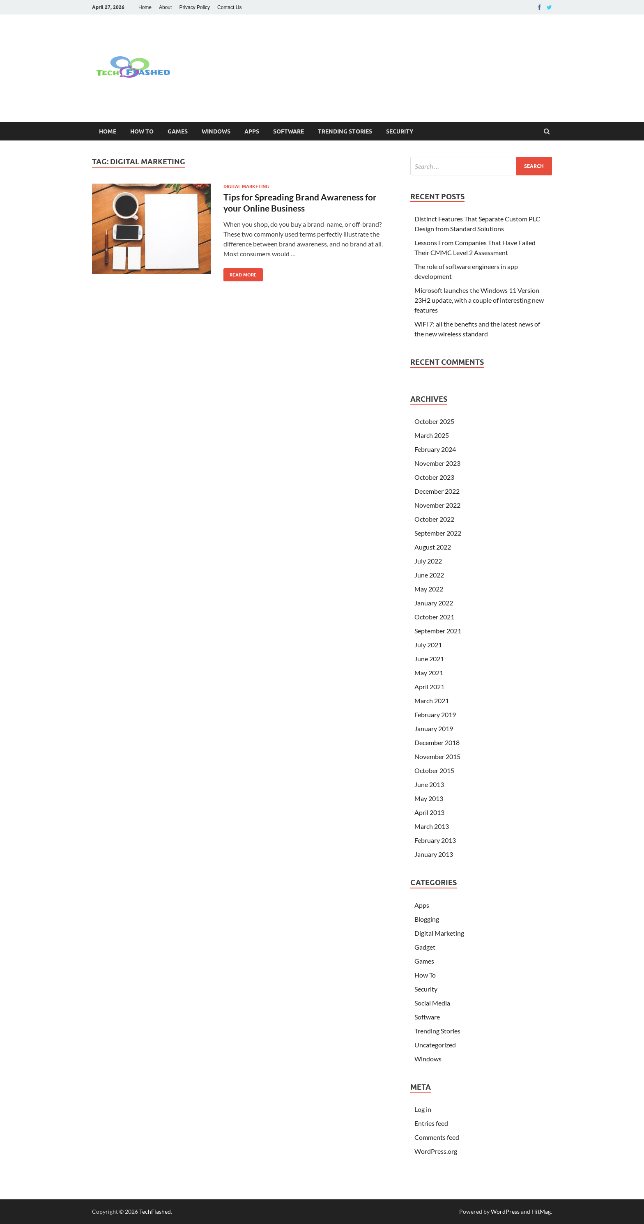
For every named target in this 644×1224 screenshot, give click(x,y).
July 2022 (428, 561)
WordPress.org (435, 1151)
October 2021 (434, 617)
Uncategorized (435, 1045)
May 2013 (428, 798)
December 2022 (437, 491)
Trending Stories (345, 131)
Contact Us (229, 7)
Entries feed (431, 1123)
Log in (422, 1109)
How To (142, 131)
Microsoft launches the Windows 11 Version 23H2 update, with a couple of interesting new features (479, 300)
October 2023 (434, 477)
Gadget (424, 947)
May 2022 (428, 589)
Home (145, 7)
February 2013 (435, 840)
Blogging (426, 919)
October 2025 (434, 421)
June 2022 (429, 575)
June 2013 (429, 784)
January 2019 (433, 728)
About (165, 7)
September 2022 (437, 533)
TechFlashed (155, 1211)
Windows (216, 131)
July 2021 (428, 645)
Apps (251, 131)
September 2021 (437, 631)
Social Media (432, 1003)
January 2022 (433, 603)
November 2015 (437, 756)
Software (288, 131)
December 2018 (437, 742)
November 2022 (437, 505)
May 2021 (428, 672)
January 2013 (433, 854)
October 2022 (434, 519)
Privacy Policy (194, 7)
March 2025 (431, 435)
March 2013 (431, 826)
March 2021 (431, 700)
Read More (240, 273)
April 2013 (429, 812)
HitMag (541, 1211)
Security (399, 131)
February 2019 (435, 714)
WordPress (505, 1211)
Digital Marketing (246, 186)
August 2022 (432, 547)
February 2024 (435, 449)
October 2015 (434, 770)
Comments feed (436, 1137)
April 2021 (429, 686)
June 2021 (429, 659)
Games (178, 131)
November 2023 (437, 463)
